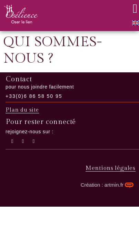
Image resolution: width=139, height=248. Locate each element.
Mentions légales (111, 168)
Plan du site (22, 110)
